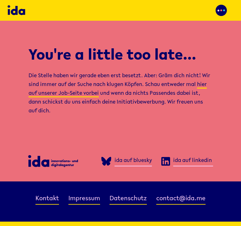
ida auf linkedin (192, 161)
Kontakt (47, 199)
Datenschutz (128, 199)
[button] (221, 10)
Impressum (84, 199)
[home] (58, 10)
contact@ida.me (181, 199)
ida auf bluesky (133, 161)
